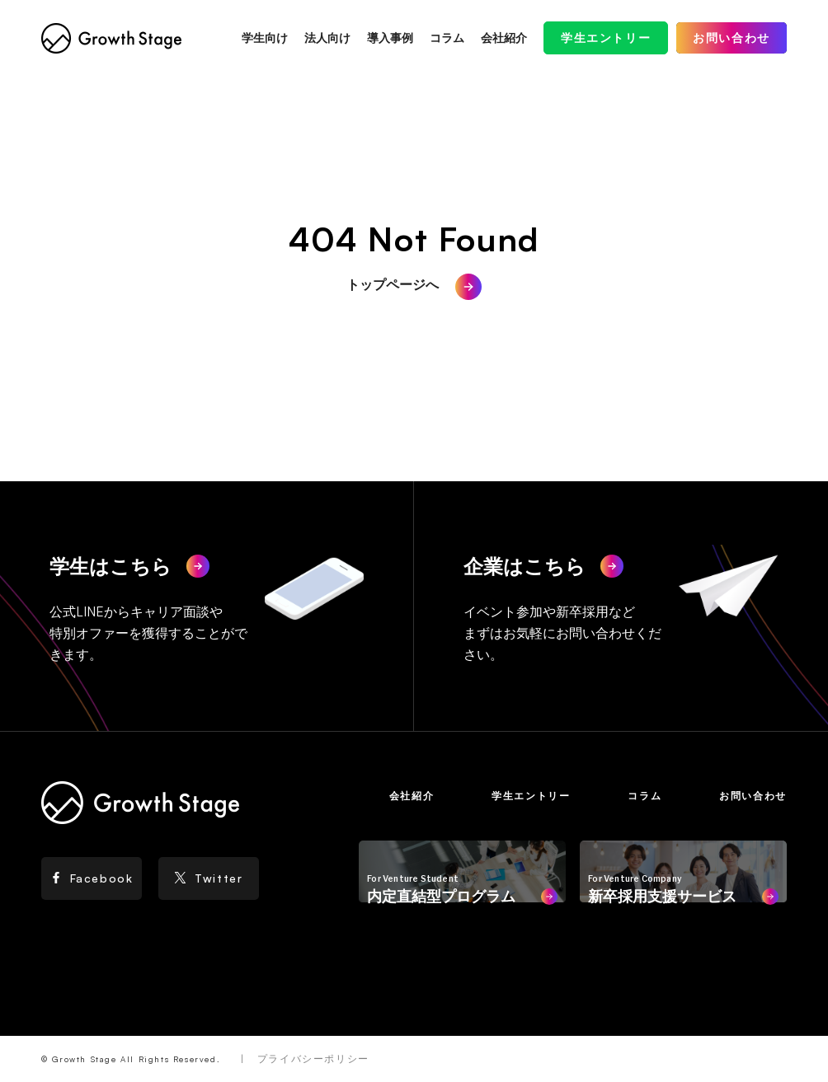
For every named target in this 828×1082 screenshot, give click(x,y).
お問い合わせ (731, 37)
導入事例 (390, 37)
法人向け (327, 37)
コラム (447, 37)
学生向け (265, 37)
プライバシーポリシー (313, 1058)
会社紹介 (504, 37)
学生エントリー (606, 37)
